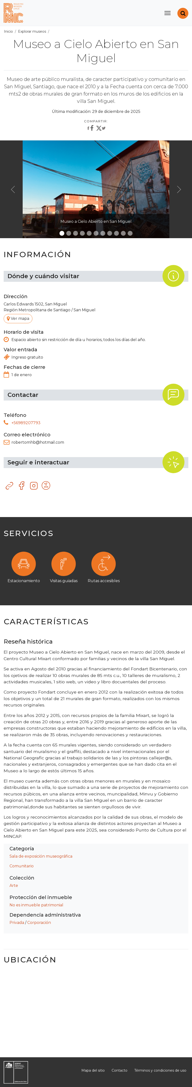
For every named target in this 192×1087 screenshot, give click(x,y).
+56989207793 (25, 423)
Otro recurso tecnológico (46, 486)
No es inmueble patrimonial (36, 905)
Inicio (8, 31)
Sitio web (10, 486)
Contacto (119, 1070)
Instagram (34, 486)
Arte (14, 885)
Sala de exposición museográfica (41, 856)
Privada (17, 922)
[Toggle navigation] (167, 13)
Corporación (39, 922)
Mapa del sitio (93, 1070)
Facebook (22, 486)
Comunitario (22, 866)
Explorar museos (32, 31)
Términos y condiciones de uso (160, 1070)
